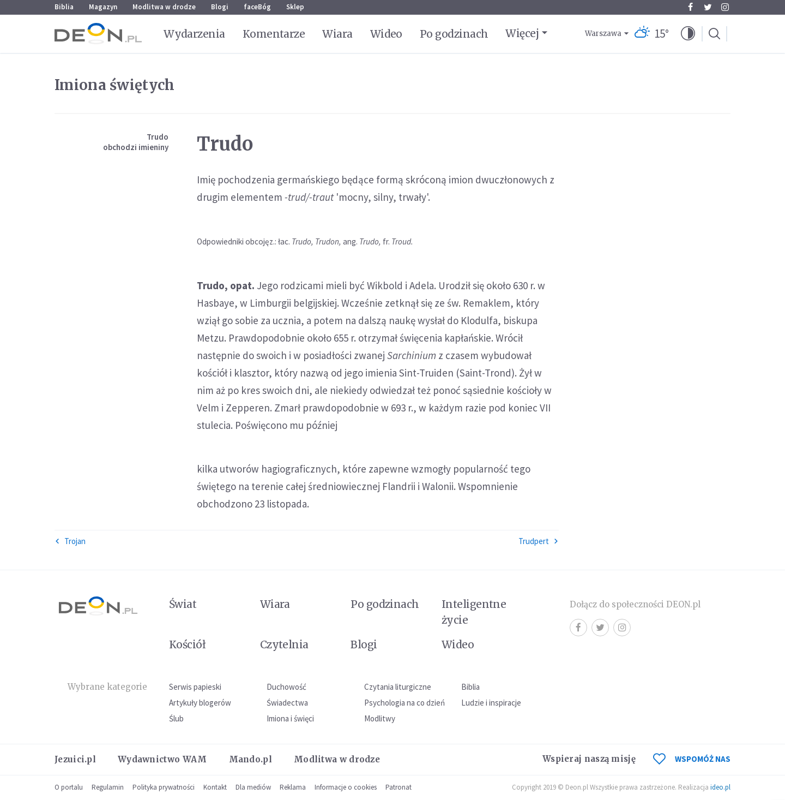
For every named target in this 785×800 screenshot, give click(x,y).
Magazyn (103, 6)
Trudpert (538, 541)
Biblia (64, 6)
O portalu (69, 787)
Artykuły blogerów (200, 702)
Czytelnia (284, 644)
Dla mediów (253, 787)
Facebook (690, 7)
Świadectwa (287, 702)
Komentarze (274, 33)
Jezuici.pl (75, 759)
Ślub (176, 718)
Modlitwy (379, 718)
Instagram (725, 7)
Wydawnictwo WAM (162, 759)
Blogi (219, 6)
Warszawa (603, 33)
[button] (688, 34)
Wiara (337, 33)
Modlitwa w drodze (164, 6)
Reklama (293, 787)
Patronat (398, 787)
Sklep (295, 6)
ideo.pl (720, 787)
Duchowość (286, 687)
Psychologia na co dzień (404, 702)
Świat (182, 604)
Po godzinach (454, 33)
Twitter (708, 7)
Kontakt (215, 787)
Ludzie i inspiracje (491, 702)
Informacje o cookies (346, 787)
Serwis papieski (195, 687)
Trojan (70, 541)
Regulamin (108, 787)
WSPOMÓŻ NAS (691, 759)
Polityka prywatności (163, 787)
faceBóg (257, 6)
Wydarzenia (194, 33)
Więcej (522, 33)
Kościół (187, 644)
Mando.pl (250, 759)
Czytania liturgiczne (397, 687)
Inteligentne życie (474, 612)
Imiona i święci (290, 718)
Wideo (386, 33)
